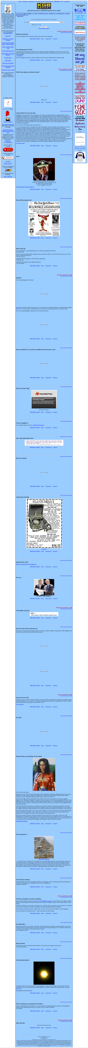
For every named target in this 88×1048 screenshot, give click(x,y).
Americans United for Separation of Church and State (8, 131)
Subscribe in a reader (35, 38)
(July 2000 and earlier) (44, 28)
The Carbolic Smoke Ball (8, 124)
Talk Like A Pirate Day (39, 425)
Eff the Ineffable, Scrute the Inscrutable (80, 148)
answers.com (21, 143)
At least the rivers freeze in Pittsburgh (8, 66)
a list (27, 909)
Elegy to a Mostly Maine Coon (8, 47)
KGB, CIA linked (8, 121)
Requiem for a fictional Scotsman (8, 39)
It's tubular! (44, 549)
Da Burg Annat (7, 57)
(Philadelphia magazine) (22, 821)
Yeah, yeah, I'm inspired (8, 63)
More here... (19, 988)
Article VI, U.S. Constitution (8, 141)
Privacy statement (8, 176)
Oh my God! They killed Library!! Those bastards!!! (8, 43)
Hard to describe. (8, 163)
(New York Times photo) (44, 859)
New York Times (19, 704)
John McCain (19, 55)
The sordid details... (8, 33)
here (51, 36)
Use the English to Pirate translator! (24, 187)
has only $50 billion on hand (44, 901)
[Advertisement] (44, 42)
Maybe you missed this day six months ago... (26, 564)
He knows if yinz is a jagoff (8, 70)
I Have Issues (8, 60)
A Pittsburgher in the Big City (8, 54)
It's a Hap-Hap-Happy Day (8, 51)
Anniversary (8, 36)
